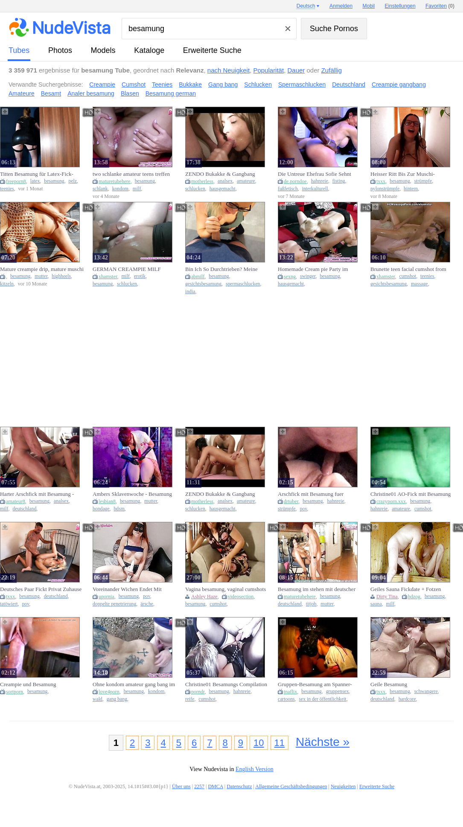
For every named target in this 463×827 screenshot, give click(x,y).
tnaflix (290, 692)
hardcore (407, 699)
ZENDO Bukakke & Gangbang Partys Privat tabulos (220, 174)
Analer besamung (90, 93)
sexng (290, 277)
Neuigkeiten (343, 786)
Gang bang (223, 84)
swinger (308, 276)
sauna (376, 604)
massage (419, 284)
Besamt (51, 93)
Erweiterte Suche (212, 50)
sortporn (14, 692)
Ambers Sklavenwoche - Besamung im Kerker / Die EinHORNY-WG (132, 494)
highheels (61, 276)
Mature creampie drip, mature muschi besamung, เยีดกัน (42, 269)
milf (137, 189)
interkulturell (315, 189)
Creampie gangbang (399, 84)
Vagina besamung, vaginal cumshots (225, 589)
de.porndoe (295, 181)
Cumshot (134, 84)
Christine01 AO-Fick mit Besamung (410, 494)
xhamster (108, 277)
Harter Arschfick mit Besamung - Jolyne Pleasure (37, 494)
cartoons (286, 699)
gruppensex (337, 691)
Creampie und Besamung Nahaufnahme (28, 684)
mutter (41, 276)
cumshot (407, 276)
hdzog (414, 597)
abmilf (197, 277)
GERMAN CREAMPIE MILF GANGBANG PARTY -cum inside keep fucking (131, 269)
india (190, 291)
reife (189, 699)
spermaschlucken (243, 284)
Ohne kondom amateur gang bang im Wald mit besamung (134, 684)
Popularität (268, 70)
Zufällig (331, 70)
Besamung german (171, 93)
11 (279, 742)
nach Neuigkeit (228, 70)
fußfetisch (288, 189)
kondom (120, 189)
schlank (100, 189)
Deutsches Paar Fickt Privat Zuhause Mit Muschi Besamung (41, 589)
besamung (54, 181)
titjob (311, 604)
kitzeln (7, 284)
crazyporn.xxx (391, 501)
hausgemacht (223, 189)
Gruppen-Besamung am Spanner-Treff (315, 684)
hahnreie (319, 181)
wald (97, 699)
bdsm (119, 509)
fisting (338, 181)
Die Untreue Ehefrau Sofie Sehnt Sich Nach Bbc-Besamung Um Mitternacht (314, 174)
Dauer (296, 70)
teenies (7, 189)
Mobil (369, 6)
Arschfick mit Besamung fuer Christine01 (311, 494)
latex (35, 181)
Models (103, 50)
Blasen (130, 93)
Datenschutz (239, 786)
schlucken (195, 189)
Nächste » (322, 741)
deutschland (24, 509)
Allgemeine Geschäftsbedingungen (291, 786)
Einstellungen (400, 6)
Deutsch (306, 6)
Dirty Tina (387, 597)
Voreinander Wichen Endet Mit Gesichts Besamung (127, 589)
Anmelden (340, 6)
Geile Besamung (388, 684)
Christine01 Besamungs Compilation (226, 684)
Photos (60, 50)
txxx (380, 181)
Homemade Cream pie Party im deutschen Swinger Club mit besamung (313, 269)
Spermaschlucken (302, 84)
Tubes (19, 50)
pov (303, 509)
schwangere (426, 691)
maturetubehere (115, 181)
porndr (198, 692)
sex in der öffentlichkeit (323, 699)
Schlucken (258, 84)
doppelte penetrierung (114, 604)
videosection (241, 597)
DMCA (215, 786)
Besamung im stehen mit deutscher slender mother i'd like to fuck (316, 589)
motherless (202, 181)
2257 (199, 786)
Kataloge (149, 50)
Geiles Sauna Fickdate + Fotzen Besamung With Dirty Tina (405, 589)
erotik (140, 276)
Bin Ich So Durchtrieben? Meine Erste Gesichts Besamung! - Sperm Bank (224, 269)
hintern (411, 189)
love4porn (109, 692)
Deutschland (348, 84)
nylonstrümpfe (384, 189)
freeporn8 (16, 181)
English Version (255, 769)
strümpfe (423, 181)
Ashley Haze (204, 597)
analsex (225, 181)
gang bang (117, 699)
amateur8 (15, 501)
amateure (246, 181)
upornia (106, 597)
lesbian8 (107, 501)
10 (258, 742)
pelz (73, 181)
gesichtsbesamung (203, 284)
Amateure (22, 93)
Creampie (102, 84)
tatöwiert (9, 604)
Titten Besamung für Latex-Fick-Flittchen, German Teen (36, 174)
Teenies (162, 84)
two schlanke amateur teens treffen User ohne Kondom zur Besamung (131, 174)
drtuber (291, 501)
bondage (101, 509)
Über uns (181, 786)
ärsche (146, 604)
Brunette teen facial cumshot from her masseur (408, 269)
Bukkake (190, 84)
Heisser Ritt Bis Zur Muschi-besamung (402, 174)
